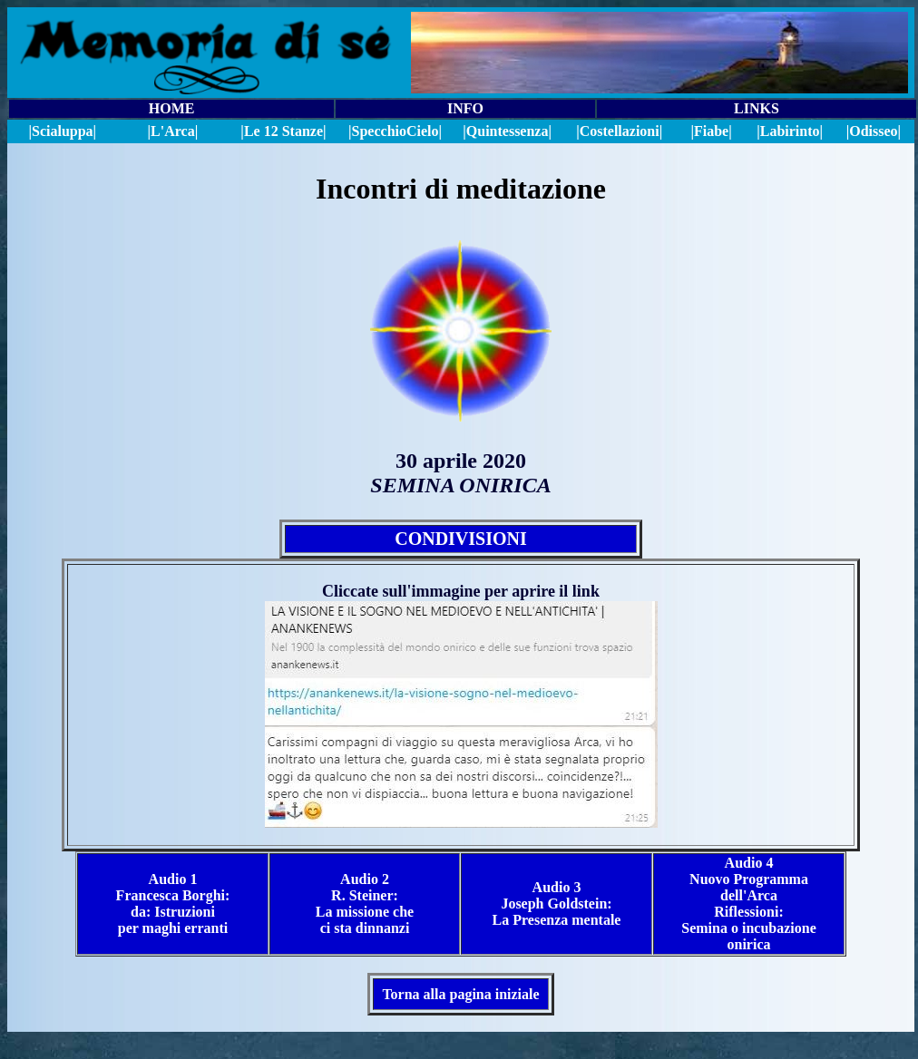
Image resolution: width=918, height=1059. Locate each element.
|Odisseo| (873, 131)
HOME (172, 108)
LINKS (756, 108)
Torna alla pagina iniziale (460, 994)
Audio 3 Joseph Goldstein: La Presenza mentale (557, 903)
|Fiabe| (710, 131)
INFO (465, 108)
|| (395, 131)
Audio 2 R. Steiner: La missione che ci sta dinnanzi (365, 903)
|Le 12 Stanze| (283, 131)
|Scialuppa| (62, 131)
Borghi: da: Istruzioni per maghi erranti (174, 912)
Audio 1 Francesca (157, 887)
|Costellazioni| (619, 131)
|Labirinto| (790, 131)
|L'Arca (171, 131)
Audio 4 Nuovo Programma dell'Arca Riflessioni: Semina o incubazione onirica (748, 903)
